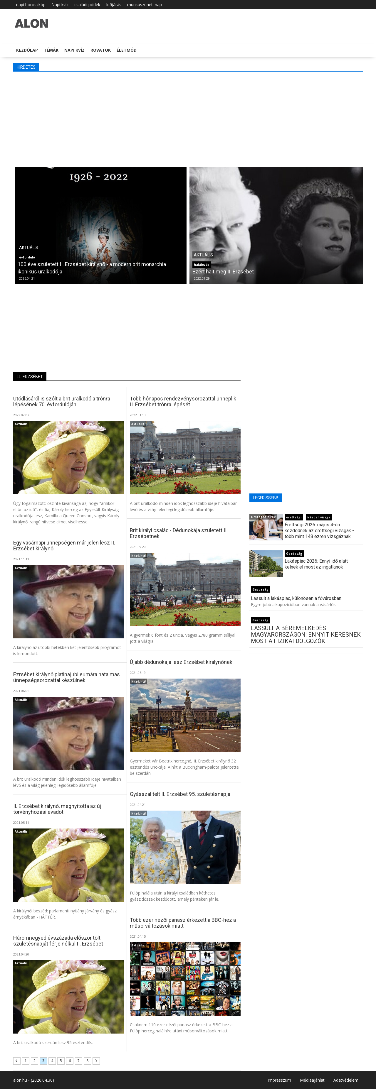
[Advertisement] (188, 118)
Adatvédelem (345, 1080)
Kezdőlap (27, 50)
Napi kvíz (59, 4)
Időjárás (113, 4)
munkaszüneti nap (144, 4)
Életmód (127, 50)
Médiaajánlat (312, 1080)
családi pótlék (87, 4)
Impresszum (279, 1080)
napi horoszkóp (31, 4)
